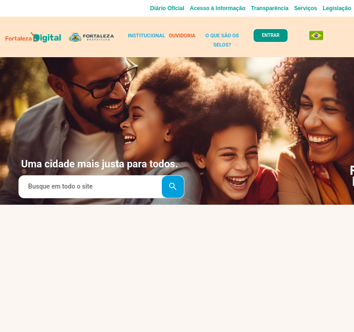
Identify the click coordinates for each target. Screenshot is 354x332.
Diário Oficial (167, 8)
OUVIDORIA (182, 36)
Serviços (305, 8)
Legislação (337, 8)
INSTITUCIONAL (146, 36)
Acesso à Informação (218, 8)
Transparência (270, 8)
